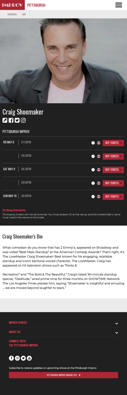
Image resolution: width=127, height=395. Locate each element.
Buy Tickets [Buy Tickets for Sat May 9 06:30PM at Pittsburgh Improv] (111, 170)
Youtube (29, 358)
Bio (24, 14)
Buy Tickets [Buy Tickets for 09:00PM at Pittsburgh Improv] (111, 183)
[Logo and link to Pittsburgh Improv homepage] (12, 5)
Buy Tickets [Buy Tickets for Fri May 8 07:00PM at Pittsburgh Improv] (111, 143)
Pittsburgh (36, 5)
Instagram (17, 358)
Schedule (12, 14)
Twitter (23, 358)
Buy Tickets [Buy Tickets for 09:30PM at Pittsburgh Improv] (111, 156)
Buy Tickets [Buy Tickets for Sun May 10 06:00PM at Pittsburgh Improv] (111, 196)
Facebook (11, 358)
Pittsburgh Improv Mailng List (62, 375)
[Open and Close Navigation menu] (114, 5)
